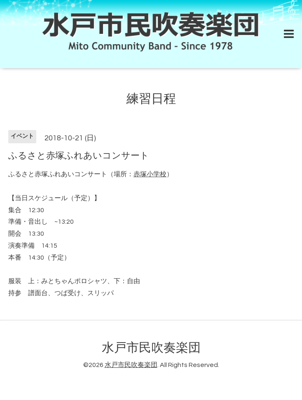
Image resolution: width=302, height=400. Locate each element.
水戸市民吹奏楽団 (151, 347)
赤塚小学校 (149, 174)
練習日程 (151, 98)
